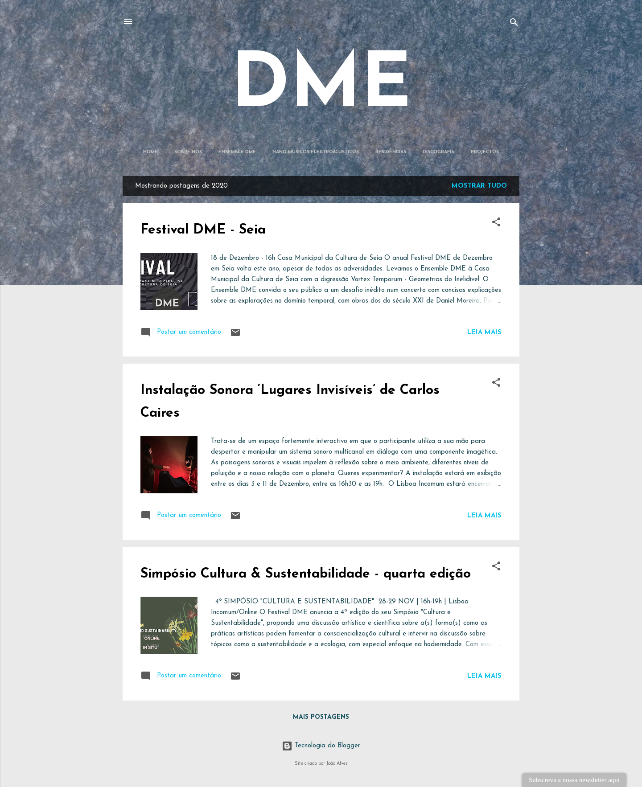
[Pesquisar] (514, 24)
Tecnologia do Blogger (321, 745)
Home (150, 152)
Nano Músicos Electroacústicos (315, 152)
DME (321, 87)
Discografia (438, 152)
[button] (496, 224)
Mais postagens (321, 717)
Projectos (485, 152)
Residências (390, 152)
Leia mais (484, 332)
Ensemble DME (237, 152)
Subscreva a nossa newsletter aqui (574, 779)
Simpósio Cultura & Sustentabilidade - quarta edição (305, 574)
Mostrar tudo (479, 186)
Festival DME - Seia (203, 230)
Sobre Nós (188, 152)
